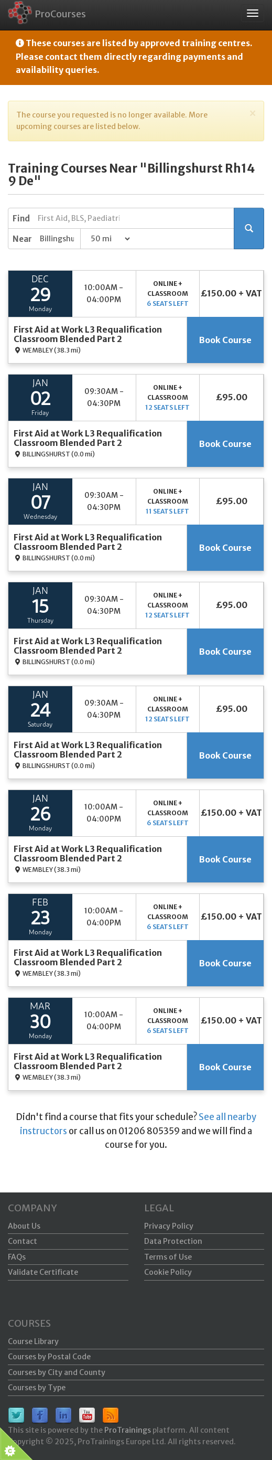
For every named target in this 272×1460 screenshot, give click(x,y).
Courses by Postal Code (49, 1356)
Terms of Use (168, 1257)
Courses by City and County (56, 1372)
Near (22, 239)
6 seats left (168, 303)
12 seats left (167, 407)
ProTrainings (127, 1430)
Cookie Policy (168, 1272)
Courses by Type (37, 1387)
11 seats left (167, 511)
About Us (24, 1226)
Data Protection (173, 1241)
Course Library (33, 1341)
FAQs (17, 1257)
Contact (22, 1241)
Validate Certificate (43, 1272)
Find (21, 218)
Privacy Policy (168, 1226)
